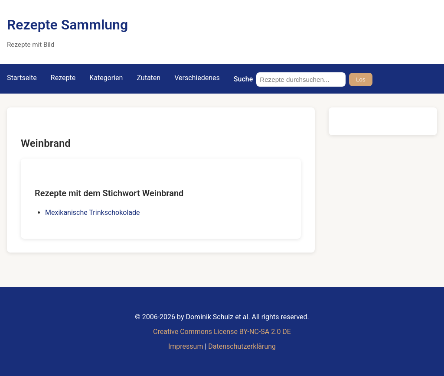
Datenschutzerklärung (242, 346)
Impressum (185, 346)
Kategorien (106, 78)
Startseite (22, 78)
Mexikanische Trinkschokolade (92, 212)
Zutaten (148, 78)
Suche (243, 79)
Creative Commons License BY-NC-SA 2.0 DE (222, 331)
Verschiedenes (197, 78)
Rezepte (63, 78)
